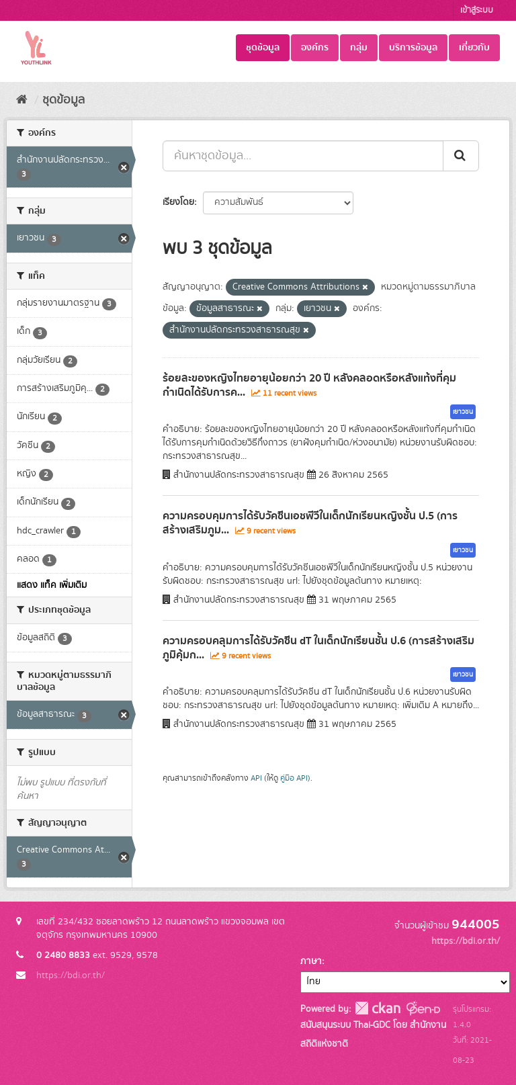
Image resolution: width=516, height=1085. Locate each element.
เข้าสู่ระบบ (476, 10)
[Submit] (461, 155)
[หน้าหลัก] (22, 100)
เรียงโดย (178, 202)
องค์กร (315, 47)
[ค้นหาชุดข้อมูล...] (303, 155)
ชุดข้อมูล (263, 47)
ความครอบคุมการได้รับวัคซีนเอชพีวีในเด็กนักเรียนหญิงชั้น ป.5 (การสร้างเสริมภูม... (310, 523)
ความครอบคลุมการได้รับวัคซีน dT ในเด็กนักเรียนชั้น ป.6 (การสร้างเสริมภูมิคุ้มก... (318, 648)
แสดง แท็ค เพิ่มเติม (52, 585)
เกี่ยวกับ (474, 47)
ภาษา (311, 961)
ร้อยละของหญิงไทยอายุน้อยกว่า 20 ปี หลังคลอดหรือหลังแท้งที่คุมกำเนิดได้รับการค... (309, 385)
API (256, 778)
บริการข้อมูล (413, 47)
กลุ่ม (359, 47)
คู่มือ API (294, 778)
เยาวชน (463, 412)
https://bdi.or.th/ (70, 975)
